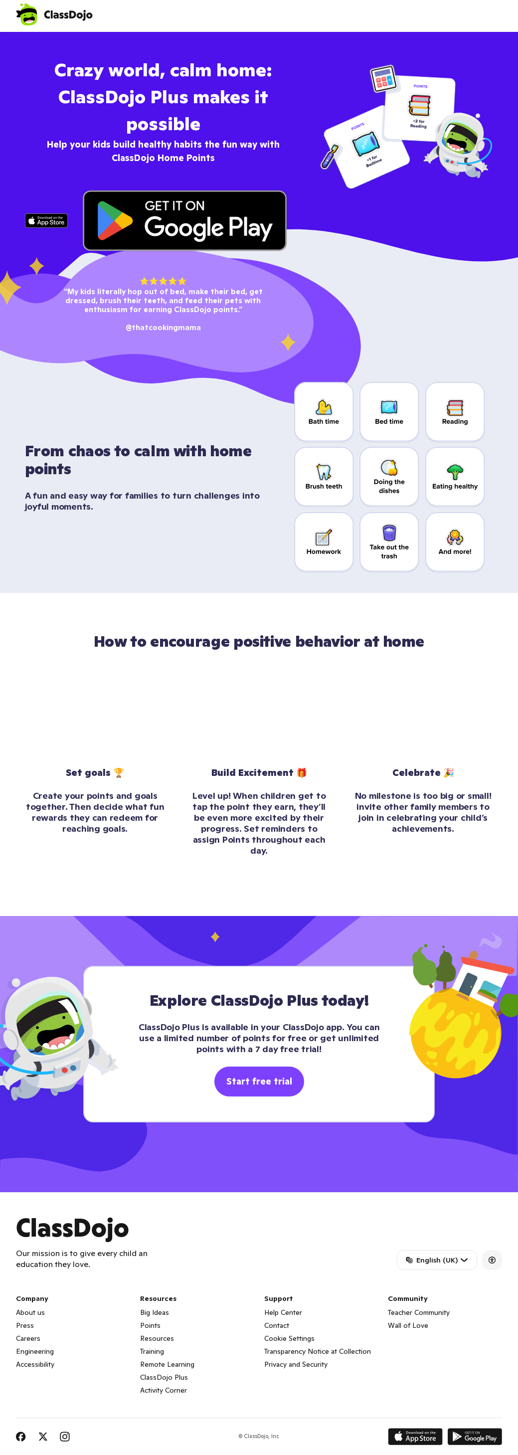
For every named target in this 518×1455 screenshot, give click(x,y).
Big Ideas (154, 1312)
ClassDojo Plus (164, 1377)
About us (30, 1312)
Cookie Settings (289, 1338)
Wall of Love (408, 1325)
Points (150, 1325)
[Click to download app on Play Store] (185, 221)
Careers (28, 1338)
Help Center (283, 1312)
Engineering (35, 1351)
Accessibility (35, 1364)
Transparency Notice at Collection (317, 1351)
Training (152, 1351)
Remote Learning (167, 1364)
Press (25, 1325)
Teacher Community (419, 1312)
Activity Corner (163, 1390)
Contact (276, 1325)
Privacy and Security (296, 1364)
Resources (157, 1338)
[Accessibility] (492, 1260)
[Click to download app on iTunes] (46, 220)
